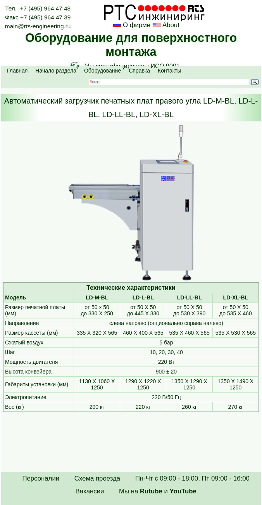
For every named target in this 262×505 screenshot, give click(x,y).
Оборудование (102, 70)
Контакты (169, 70)
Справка (139, 70)
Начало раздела (55, 70)
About (170, 25)
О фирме (136, 25)
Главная (17, 70)
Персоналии (40, 478)
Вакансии (89, 491)
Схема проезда (97, 478)
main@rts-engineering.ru (38, 26)
